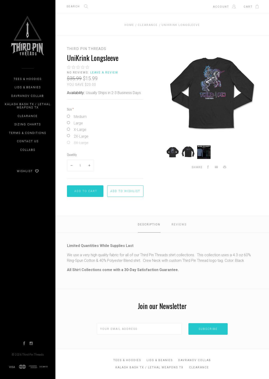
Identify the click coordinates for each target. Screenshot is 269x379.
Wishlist (28, 171)
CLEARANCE (28, 116)
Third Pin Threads (33, 354)
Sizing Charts (27, 124)
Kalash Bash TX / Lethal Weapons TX (28, 106)
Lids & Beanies (28, 87)
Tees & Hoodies (28, 79)
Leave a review (104, 72)
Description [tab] (149, 224)
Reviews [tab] (179, 224)
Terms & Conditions (27, 133)
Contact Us (28, 141)
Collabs (27, 150)
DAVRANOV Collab (27, 96)
